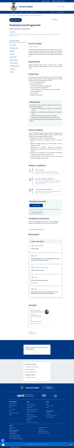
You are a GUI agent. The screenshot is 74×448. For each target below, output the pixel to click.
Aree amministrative (13, 404)
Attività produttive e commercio (32, 409)
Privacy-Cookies (29, 444)
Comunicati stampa (49, 405)
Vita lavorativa (29, 407)
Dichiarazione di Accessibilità (44, 433)
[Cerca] (63, 6)
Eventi (47, 407)
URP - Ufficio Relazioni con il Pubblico (16, 438)
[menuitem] (52, 12)
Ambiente (28, 420)
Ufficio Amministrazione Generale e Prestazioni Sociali (36, 311)
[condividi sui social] (55, 19)
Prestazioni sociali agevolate (35, 15)
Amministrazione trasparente (51, 415)
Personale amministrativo (14, 413)
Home (10, 15)
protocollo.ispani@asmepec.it (14, 435)
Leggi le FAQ (41, 429)
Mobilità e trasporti (30, 415)
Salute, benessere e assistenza (23, 15)
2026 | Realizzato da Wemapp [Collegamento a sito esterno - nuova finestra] (15, 447)
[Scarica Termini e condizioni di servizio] (36, 229)
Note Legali (35, 444)
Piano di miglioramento (50, 417)
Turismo (28, 413)
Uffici (10, 407)
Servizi (14, 15)
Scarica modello (34, 283)
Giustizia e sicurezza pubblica (32, 416)
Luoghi (10, 414)
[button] (59, 1)
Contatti (11, 425)
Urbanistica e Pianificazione (32, 411)
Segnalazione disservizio (43, 431)
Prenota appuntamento (43, 427)
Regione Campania (45, 1)
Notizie (47, 404)
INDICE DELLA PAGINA (14, 40)
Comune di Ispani (26, 6)
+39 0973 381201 (12, 433)
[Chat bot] (70, 444)
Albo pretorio (48, 413)
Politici (10, 411)
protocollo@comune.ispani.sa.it (15, 437)
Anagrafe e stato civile (31, 404)
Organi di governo (12, 405)
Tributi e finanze (29, 418)
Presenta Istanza (36, 205)
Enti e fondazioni (12, 409)
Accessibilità (45, 444)
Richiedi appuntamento (36, 213)
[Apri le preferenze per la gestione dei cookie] (3, 444)
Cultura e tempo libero (31, 405)
